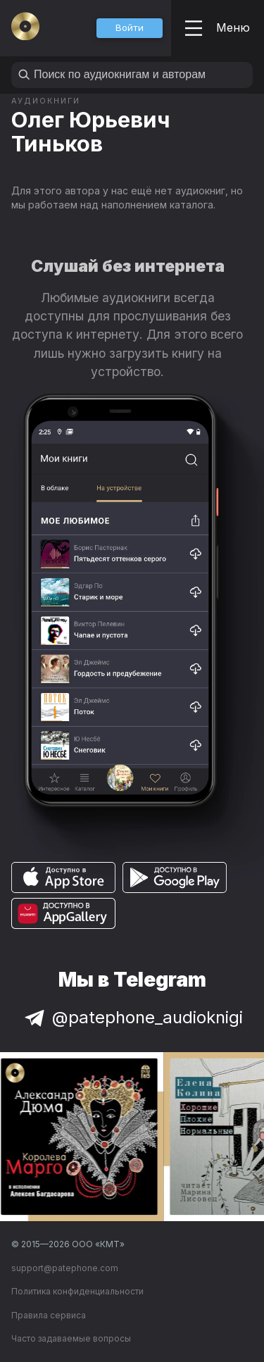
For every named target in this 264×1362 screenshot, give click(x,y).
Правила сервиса (48, 1315)
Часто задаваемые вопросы (71, 1338)
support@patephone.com (64, 1268)
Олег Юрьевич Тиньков (90, 131)
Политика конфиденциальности (77, 1291)
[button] (129, 28)
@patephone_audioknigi (132, 1017)
